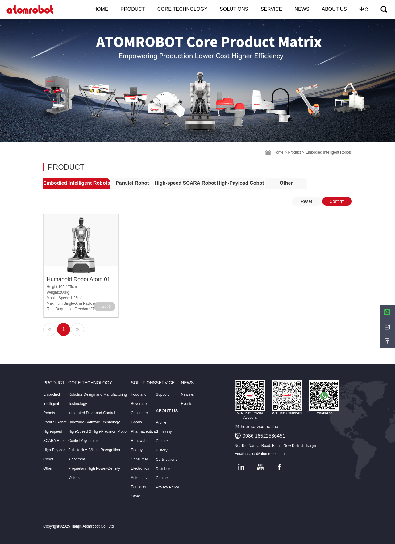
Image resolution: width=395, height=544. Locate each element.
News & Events (187, 399)
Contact (162, 478)
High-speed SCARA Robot (185, 183)
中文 (364, 9)
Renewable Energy (140, 445)
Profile (161, 422)
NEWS (302, 9)
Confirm (336, 201)
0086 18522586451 (264, 436)
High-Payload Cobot (240, 183)
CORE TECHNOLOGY (182, 9)
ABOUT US (334, 9)
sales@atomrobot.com (266, 453)
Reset (306, 201)
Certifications (166, 459)
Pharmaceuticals (143, 431)
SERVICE (271, 9)
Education (139, 487)
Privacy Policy (167, 487)
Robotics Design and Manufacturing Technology (97, 399)
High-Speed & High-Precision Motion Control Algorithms (98, 436)
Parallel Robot (132, 183)
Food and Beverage (139, 399)
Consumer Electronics (140, 464)
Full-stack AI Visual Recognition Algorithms (94, 454)
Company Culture (164, 436)
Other (286, 183)
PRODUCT (133, 9)
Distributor (164, 469)
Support (162, 394)
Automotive (140, 478)
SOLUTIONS (234, 9)
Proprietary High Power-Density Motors (94, 473)
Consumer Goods (139, 417)
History (161, 450)
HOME (101, 9)
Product (294, 152)
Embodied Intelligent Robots (76, 183)
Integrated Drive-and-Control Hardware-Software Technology (94, 417)
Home (279, 152)
